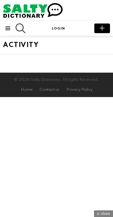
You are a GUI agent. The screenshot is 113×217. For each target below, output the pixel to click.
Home (27, 90)
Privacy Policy (79, 90)
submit (102, 28)
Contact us (49, 90)
